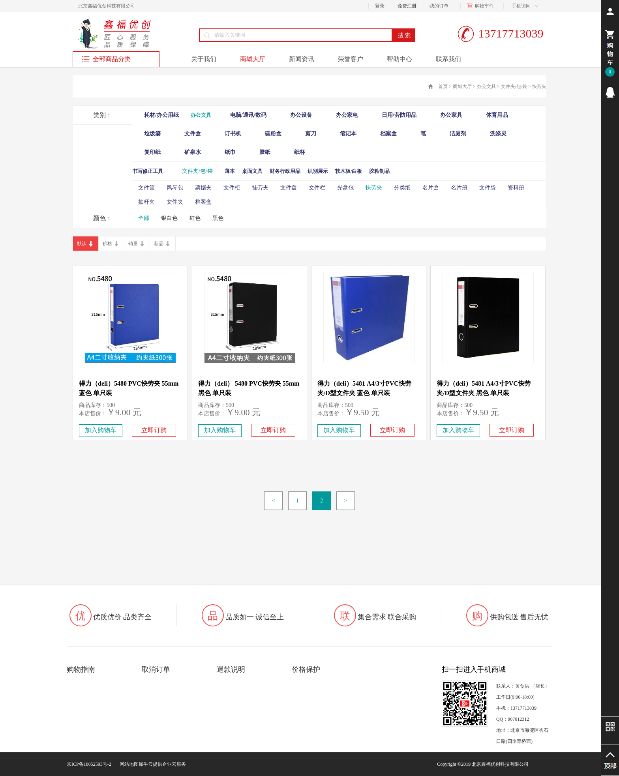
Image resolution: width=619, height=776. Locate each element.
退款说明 (231, 669)
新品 (158, 243)
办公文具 (486, 86)
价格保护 (306, 669)
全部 (143, 218)
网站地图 (128, 764)
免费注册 (407, 6)
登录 (380, 6)
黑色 (217, 218)
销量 (133, 243)
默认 (81, 243)
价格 (107, 243)
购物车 (482, 6)
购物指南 (81, 669)
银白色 (169, 218)
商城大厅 (462, 86)
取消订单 (156, 669)
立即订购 (154, 430)
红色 (195, 218)
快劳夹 (539, 86)
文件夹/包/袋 (514, 86)
